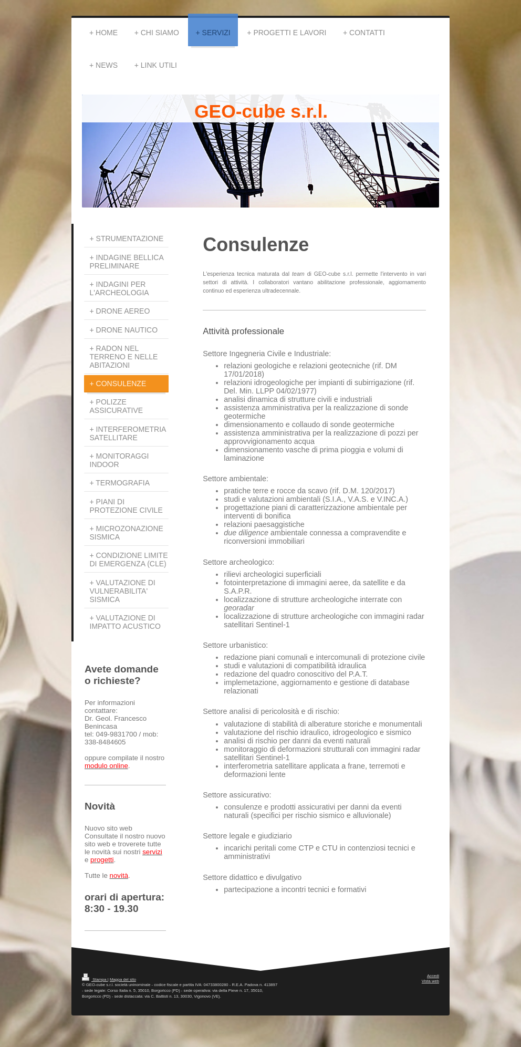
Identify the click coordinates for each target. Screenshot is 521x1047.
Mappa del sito (123, 979)
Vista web (430, 981)
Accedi (433, 975)
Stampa (95, 979)
